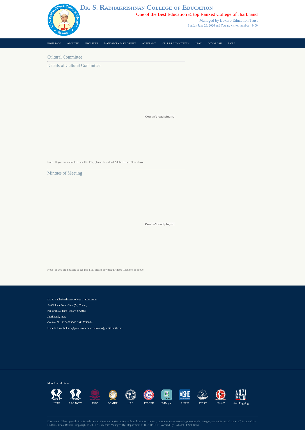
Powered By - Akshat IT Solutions (179, 424)
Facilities (91, 43)
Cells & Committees (176, 43)
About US (73, 43)
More (231, 43)
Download (215, 43)
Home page (54, 43)
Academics (149, 43)
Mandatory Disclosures (120, 43)
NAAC (198, 43)
